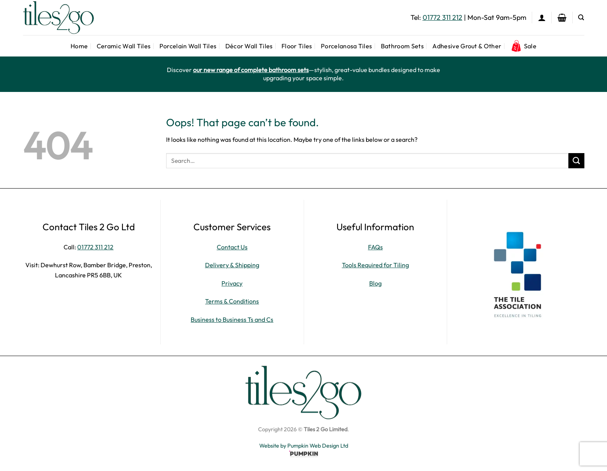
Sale (523, 46)
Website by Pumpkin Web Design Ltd (303, 445)
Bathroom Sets (402, 46)
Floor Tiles (296, 46)
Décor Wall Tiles (249, 46)
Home (79, 46)
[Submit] (576, 160)
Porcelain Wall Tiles (187, 46)
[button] (542, 17)
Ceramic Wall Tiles (124, 46)
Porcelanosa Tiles (346, 46)
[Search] (581, 17)
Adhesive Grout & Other (466, 46)
